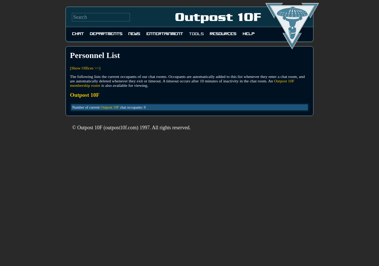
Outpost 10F (110, 107)
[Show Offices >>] (85, 68)
